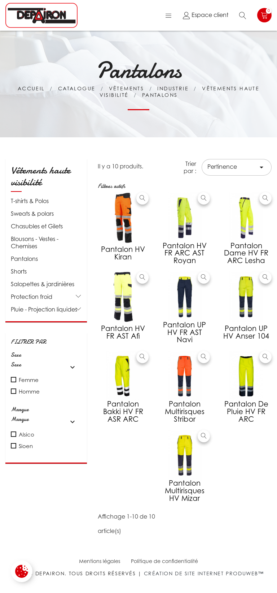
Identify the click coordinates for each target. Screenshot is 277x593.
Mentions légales (99, 561)
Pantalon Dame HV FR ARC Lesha (246, 253)
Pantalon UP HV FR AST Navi (184, 332)
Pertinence (236, 167)
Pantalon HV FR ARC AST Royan (185, 253)
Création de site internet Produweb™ (204, 573)
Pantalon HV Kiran (123, 253)
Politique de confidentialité (164, 561)
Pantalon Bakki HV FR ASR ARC (123, 411)
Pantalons (24, 258)
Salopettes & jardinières (42, 284)
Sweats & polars (32, 213)
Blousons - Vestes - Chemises (34, 242)
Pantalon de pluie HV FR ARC (246, 411)
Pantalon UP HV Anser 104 (246, 332)
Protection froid (31, 296)
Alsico (26, 434)
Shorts (19, 271)
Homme (29, 391)
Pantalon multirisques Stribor (185, 411)
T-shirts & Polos (30, 201)
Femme (29, 380)
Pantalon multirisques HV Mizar (185, 491)
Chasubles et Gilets (37, 226)
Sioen (26, 446)
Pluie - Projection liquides (44, 309)
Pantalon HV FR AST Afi (123, 332)
